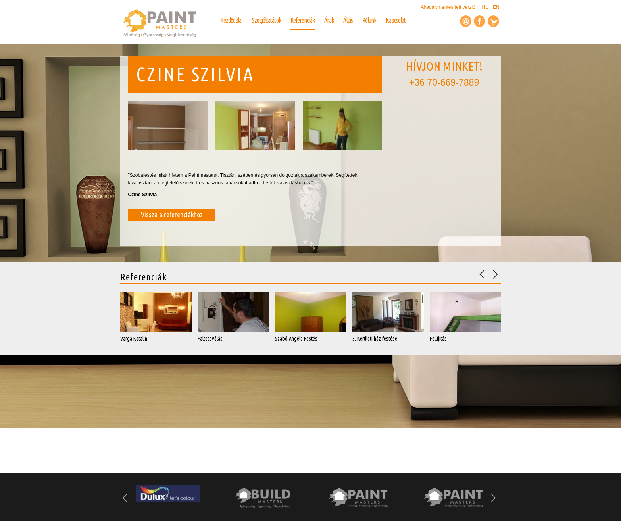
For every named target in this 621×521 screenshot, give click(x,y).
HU (485, 7)
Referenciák (302, 20)
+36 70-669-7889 (444, 82)
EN (496, 7)
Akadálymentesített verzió (449, 7)
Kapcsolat (396, 20)
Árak (329, 20)
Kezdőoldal (231, 20)
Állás (348, 20)
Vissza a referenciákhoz (172, 214)
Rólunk (369, 20)
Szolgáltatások (266, 20)
